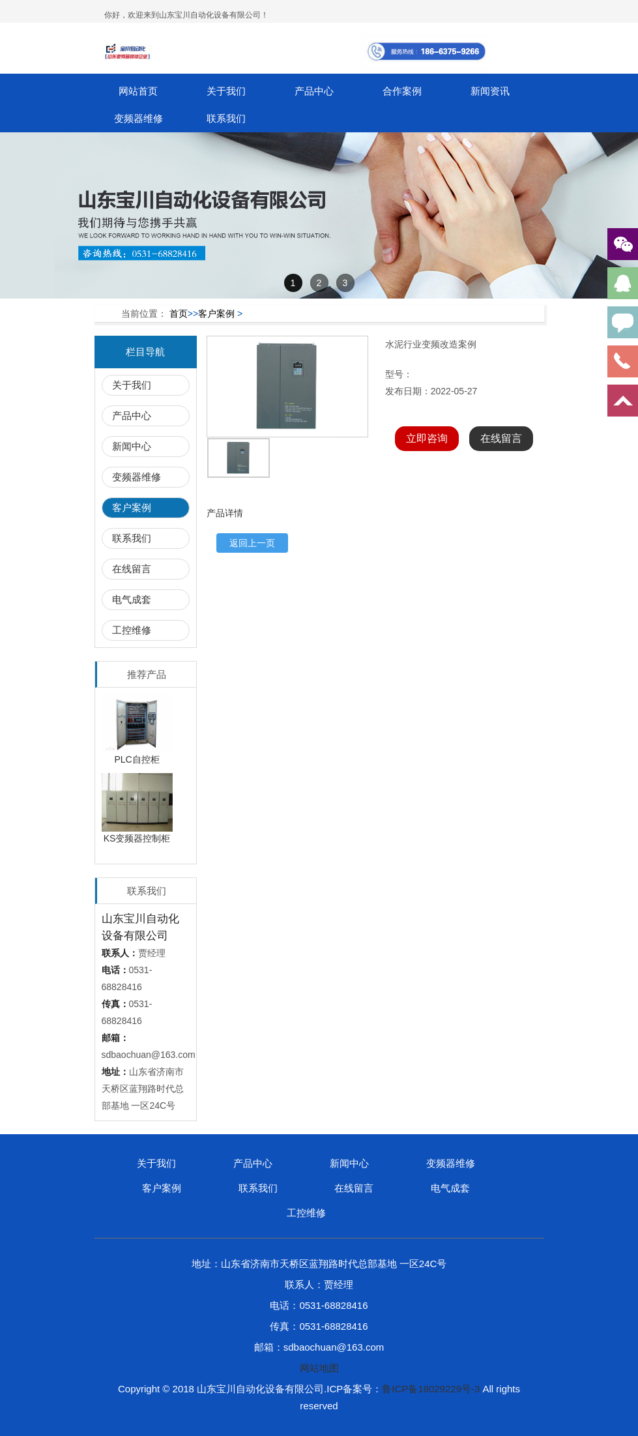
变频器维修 (138, 118)
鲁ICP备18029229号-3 (431, 1388)
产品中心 (314, 90)
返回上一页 (252, 543)
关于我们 (226, 90)
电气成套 (131, 599)
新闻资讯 (490, 90)
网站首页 (138, 90)
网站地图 (319, 1367)
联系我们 (226, 118)
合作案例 (402, 90)
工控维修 (131, 630)
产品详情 (225, 513)
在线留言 (131, 568)
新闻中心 (131, 446)
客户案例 (216, 313)
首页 (178, 313)
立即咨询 (427, 438)
